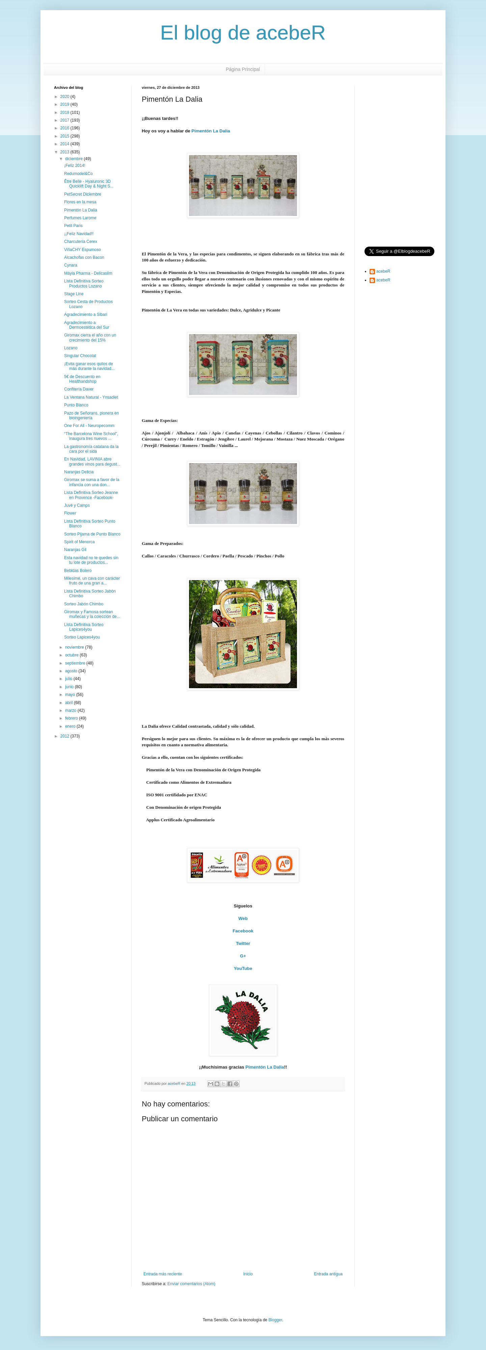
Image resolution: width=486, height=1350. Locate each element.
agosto (71, 671)
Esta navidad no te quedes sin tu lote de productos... (91, 560)
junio (70, 686)
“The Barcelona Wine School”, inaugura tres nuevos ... (91, 436)
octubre (72, 655)
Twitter (243, 943)
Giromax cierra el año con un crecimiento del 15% (90, 337)
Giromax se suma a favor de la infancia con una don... (91, 482)
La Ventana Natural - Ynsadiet (91, 397)
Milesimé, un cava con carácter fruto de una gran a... (92, 580)
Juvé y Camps (77, 505)
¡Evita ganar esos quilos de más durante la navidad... (89, 366)
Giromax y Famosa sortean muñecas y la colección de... (92, 614)
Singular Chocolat (80, 355)
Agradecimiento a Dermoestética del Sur (86, 325)
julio (69, 678)
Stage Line (73, 294)
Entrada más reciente (162, 1274)
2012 (65, 736)
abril (69, 702)
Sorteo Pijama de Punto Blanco (92, 534)
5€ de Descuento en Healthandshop (82, 379)
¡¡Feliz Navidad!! (78, 233)
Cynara (70, 265)
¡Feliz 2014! (74, 165)
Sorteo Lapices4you (82, 637)
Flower (70, 513)
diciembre (74, 158)
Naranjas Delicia (78, 472)
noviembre (75, 647)
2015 (65, 136)
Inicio (248, 1274)
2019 (65, 104)
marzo (71, 710)
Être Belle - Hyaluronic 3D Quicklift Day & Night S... (88, 184)
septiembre (75, 663)
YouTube (243, 968)
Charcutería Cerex (80, 241)
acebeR (383, 271)
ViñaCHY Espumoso (82, 249)
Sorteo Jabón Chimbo (83, 604)
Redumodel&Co (78, 173)
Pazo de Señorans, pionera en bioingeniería (91, 415)
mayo (70, 694)
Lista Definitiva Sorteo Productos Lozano (84, 283)
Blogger (275, 1320)
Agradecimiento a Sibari (85, 314)
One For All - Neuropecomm (89, 425)
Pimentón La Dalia (210, 130)
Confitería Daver (78, 389)
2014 (65, 144)
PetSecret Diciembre (82, 194)
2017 (65, 120)
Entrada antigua (328, 1274)
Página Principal (243, 69)
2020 (65, 96)
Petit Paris (73, 225)
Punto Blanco (76, 405)
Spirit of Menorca (79, 542)
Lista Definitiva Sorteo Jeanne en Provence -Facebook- (91, 495)
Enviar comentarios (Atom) (191, 1283)
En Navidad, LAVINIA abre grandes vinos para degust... (92, 461)
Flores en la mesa (80, 202)
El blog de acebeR (243, 32)
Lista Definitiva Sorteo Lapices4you (84, 627)
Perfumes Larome (80, 218)
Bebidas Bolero (77, 570)
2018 (65, 112)
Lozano (70, 348)
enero (71, 726)
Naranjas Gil (75, 549)
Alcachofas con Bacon (84, 257)
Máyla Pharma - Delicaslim (88, 273)
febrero (72, 718)
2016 (65, 128)
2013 (65, 152)
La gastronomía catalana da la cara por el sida (91, 449)
